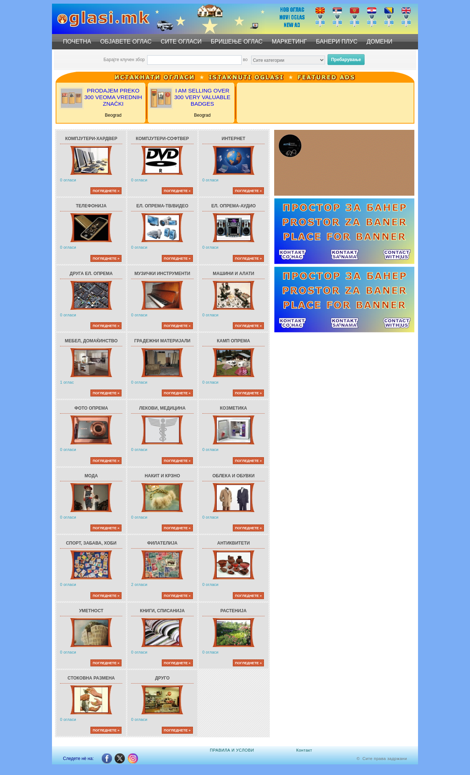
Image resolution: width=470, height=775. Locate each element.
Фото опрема (91, 408)
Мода (91, 475)
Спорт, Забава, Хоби (91, 543)
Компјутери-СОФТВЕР (162, 138)
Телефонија (91, 205)
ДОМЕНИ (379, 41)
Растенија (233, 610)
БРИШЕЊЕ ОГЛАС (237, 41)
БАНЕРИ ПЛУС (336, 41)
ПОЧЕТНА (77, 41)
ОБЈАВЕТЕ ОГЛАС (126, 41)
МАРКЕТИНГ (289, 41)
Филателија (162, 543)
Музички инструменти (162, 273)
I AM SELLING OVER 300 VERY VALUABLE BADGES (202, 97)
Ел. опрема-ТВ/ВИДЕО (162, 205)
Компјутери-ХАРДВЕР (91, 138)
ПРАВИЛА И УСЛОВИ (232, 750)
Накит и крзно (162, 475)
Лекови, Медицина (162, 408)
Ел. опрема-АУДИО (233, 205)
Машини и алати (233, 273)
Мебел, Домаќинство (91, 340)
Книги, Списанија (162, 610)
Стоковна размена (91, 678)
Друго (162, 678)
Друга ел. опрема (91, 273)
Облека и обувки (233, 475)
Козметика (233, 408)
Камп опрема (233, 340)
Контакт (304, 750)
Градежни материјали (162, 340)
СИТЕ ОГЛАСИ (181, 41)
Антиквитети (233, 543)
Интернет (234, 138)
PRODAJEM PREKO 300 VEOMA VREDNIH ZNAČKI (113, 97)
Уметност (91, 610)
